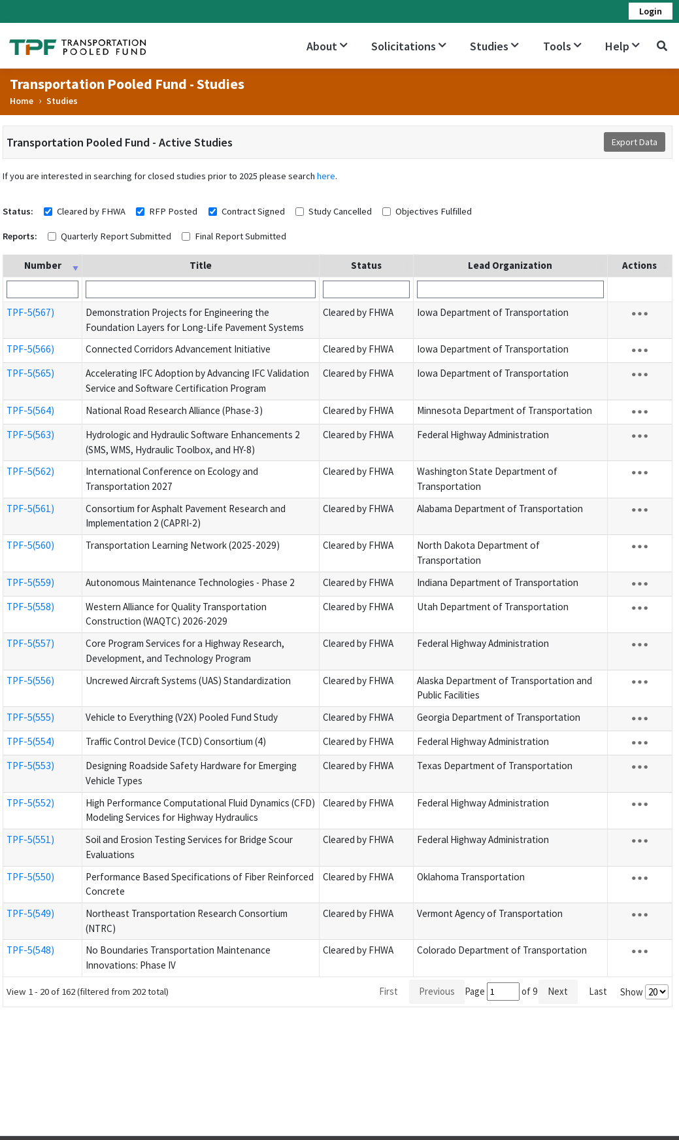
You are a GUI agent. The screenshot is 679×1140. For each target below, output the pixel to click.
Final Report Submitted (240, 236)
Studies (494, 46)
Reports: (20, 236)
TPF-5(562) (30, 471)
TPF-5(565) (30, 373)
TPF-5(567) (30, 312)
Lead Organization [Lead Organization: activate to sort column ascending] (510, 265)
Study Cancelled (340, 211)
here (326, 176)
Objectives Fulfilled (433, 211)
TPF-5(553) (30, 765)
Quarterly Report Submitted (116, 236)
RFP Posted (173, 211)
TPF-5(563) (30, 434)
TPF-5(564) (30, 410)
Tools (562, 46)
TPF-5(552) (30, 803)
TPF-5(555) (30, 717)
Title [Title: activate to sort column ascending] (201, 265)
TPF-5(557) (30, 643)
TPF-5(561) (30, 508)
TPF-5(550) (30, 877)
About (327, 46)
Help (622, 46)
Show (644, 991)
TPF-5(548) (30, 950)
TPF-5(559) (30, 582)
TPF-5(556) (30, 680)
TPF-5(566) (30, 349)
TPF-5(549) (30, 913)
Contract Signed (253, 211)
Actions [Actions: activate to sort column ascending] (639, 265)
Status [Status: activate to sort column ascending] (366, 265)
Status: (18, 211)
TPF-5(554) (30, 741)
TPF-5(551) (30, 839)
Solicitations (408, 46)
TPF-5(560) (30, 545)
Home (21, 101)
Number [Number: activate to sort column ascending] (42, 265)
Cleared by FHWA (91, 211)
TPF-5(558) (30, 606)
